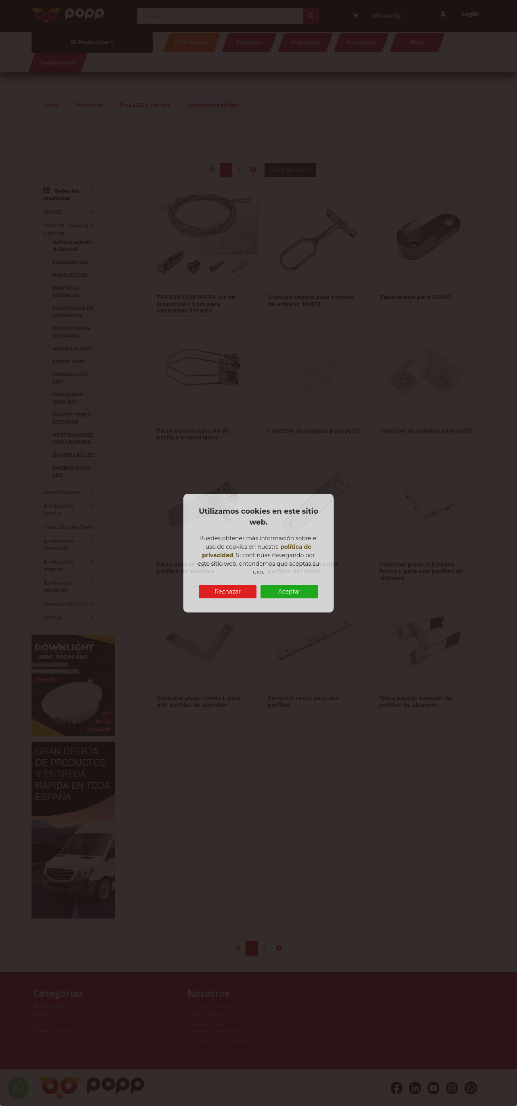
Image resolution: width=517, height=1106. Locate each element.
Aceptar (289, 591)
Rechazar (227, 591)
